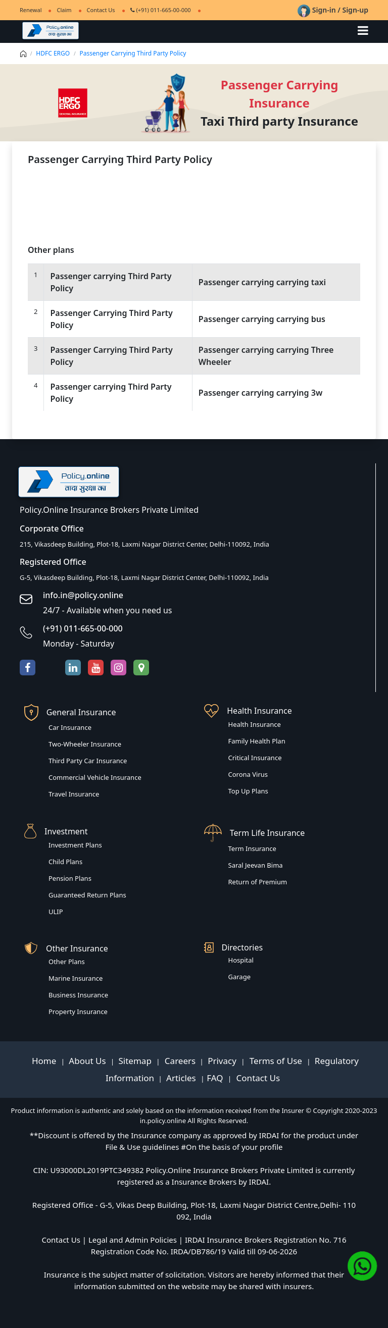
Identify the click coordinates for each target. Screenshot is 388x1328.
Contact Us (101, 10)
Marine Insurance (75, 978)
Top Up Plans (248, 790)
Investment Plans (75, 844)
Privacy (223, 1061)
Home (45, 1061)
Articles (182, 1078)
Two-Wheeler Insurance (84, 744)
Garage (239, 976)
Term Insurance (252, 848)
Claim (64, 10)
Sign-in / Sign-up (333, 10)
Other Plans (66, 961)
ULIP (55, 911)
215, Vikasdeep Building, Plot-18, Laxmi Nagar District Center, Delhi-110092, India (144, 544)
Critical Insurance (255, 757)
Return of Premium (257, 881)
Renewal (30, 10)
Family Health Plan (256, 741)
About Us (88, 1061)
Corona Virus (248, 774)
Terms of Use (275, 1061)
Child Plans (65, 861)
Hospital (241, 960)
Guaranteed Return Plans (87, 894)
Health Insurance (254, 724)
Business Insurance (78, 994)
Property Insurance (78, 1011)
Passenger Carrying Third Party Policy (133, 53)
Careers (179, 1061)
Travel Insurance (73, 794)
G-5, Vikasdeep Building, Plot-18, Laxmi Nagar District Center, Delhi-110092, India (144, 577)
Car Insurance (69, 727)
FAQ (216, 1078)
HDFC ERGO (53, 53)
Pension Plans (69, 878)
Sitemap (136, 1061)
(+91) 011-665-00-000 (160, 10)
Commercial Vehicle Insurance (94, 777)
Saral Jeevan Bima (255, 865)
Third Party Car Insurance (87, 760)
